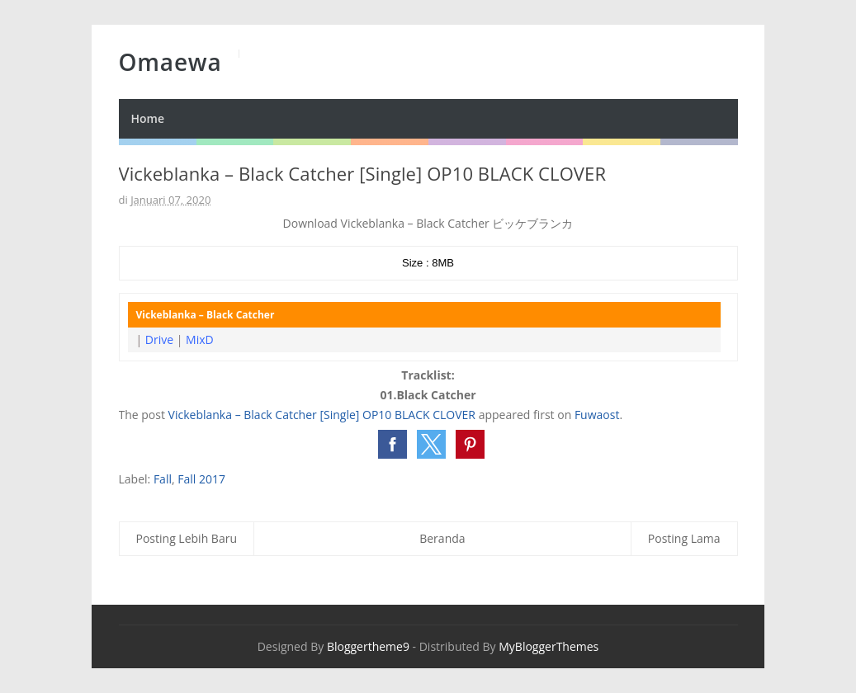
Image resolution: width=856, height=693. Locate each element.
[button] (392, 444)
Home (148, 118)
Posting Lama (684, 538)
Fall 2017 (201, 479)
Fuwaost (597, 414)
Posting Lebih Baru (187, 538)
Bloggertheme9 (368, 646)
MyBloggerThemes (548, 646)
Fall (163, 479)
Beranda (442, 538)
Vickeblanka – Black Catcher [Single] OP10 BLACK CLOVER (321, 414)
